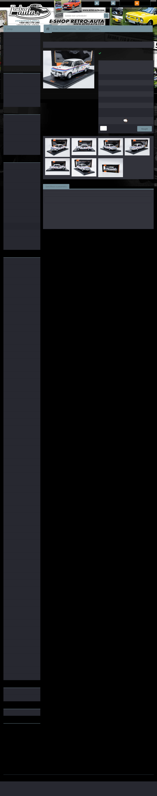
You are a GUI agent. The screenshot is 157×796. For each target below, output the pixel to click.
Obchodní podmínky (68, 28)
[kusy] (103, 128)
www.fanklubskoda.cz (13, 731)
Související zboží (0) (81, 186)
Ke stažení (118, 186)
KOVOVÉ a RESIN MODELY (59, 38)
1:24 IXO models (119, 232)
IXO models (83, 232)
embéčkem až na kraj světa (15, 735)
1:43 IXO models (102, 232)
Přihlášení (105, 3)
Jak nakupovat (84, 28)
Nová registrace (123, 3)
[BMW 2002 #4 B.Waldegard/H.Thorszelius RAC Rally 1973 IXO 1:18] (68, 51)
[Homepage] (49, 28)
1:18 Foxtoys (133, 232)
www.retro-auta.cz (12, 729)
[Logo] (21, 15)
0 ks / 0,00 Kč (146, 2)
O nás (55, 28)
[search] (106, 15)
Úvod (46, 38)
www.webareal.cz (31, 776)
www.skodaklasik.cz (12, 733)
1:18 (91, 232)
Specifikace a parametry (56, 186)
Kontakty (95, 28)
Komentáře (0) (102, 186)
